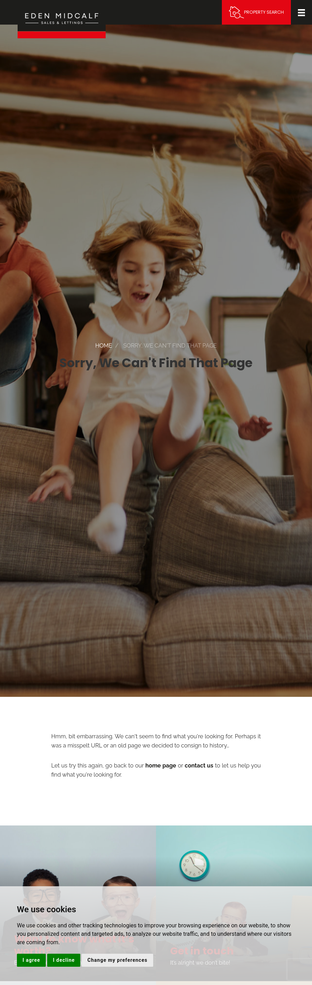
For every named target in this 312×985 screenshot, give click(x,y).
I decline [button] (64, 960)
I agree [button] (31, 960)
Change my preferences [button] (117, 960)
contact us (199, 765)
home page (160, 765)
